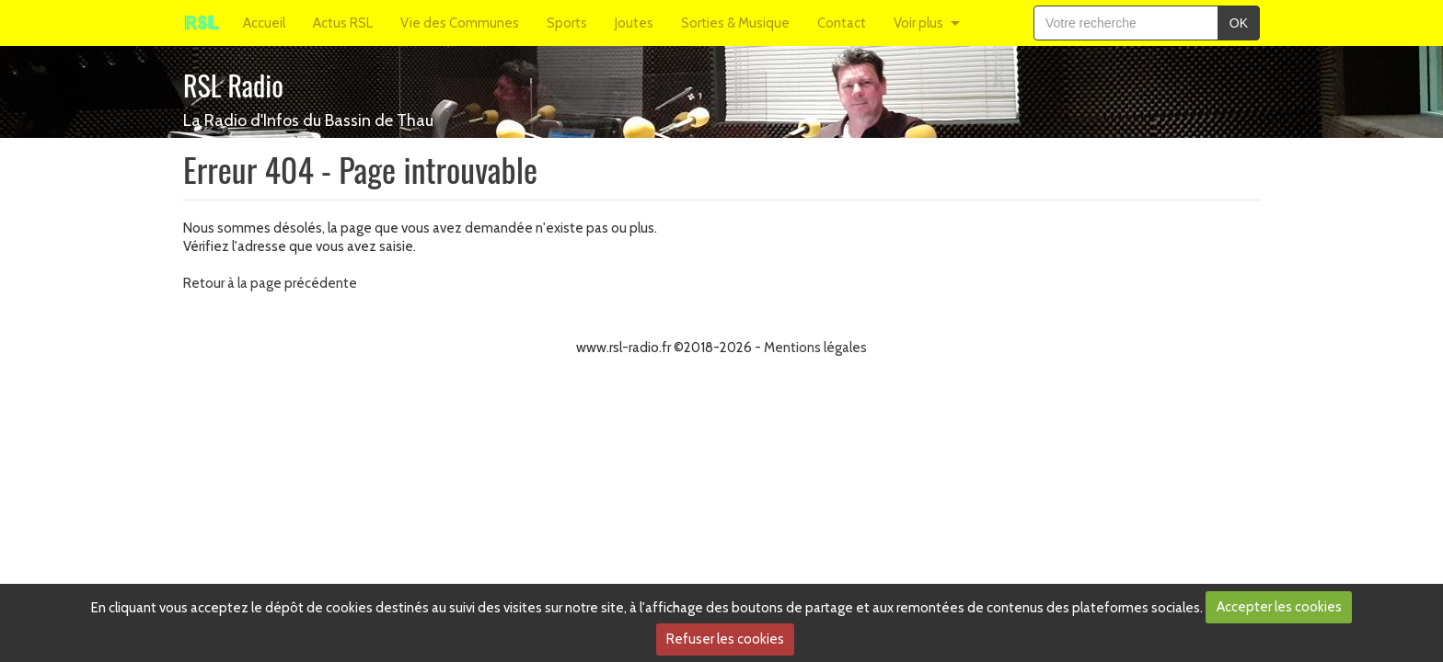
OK (1238, 23)
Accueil (264, 23)
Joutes (634, 23)
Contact (841, 23)
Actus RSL (343, 23)
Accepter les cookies (1279, 607)
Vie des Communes (459, 23)
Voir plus (918, 23)
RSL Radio (233, 85)
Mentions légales (815, 347)
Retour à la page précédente (270, 283)
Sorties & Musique (735, 23)
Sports (567, 23)
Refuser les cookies (725, 639)
